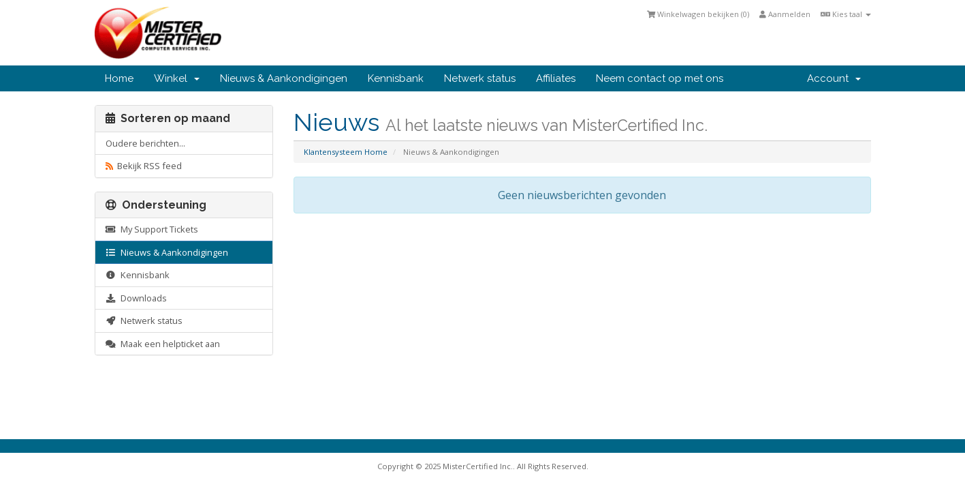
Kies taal (846, 14)
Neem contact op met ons (659, 78)
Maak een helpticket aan (163, 344)
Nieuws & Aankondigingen (283, 78)
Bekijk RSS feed (144, 166)
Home (119, 78)
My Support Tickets (152, 229)
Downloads (136, 298)
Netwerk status (480, 78)
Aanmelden (784, 14)
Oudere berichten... (145, 143)
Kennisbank (396, 78)
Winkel (177, 78)
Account (834, 78)
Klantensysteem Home (345, 152)
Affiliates (555, 78)
